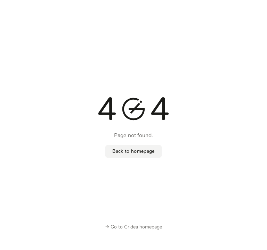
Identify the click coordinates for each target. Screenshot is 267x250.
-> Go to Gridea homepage (133, 227)
